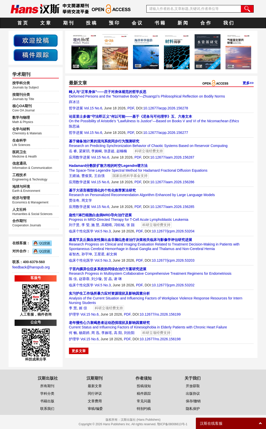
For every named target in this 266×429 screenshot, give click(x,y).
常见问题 (144, 401)
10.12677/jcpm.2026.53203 (173, 260)
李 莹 (85, 225)
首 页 (22, 22)
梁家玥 (84, 151)
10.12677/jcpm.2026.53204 (173, 231)
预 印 (114, 22)
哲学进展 (76, 108)
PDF (130, 108)
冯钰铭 (119, 225)
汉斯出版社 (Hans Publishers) (141, 419)
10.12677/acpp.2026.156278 (165, 108)
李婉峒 (96, 151)
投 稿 (91, 22)
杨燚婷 (84, 333)
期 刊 (68, 22)
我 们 (228, 22)
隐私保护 (193, 409)
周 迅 (95, 333)
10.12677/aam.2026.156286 (172, 182)
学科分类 (47, 393)
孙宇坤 (86, 254)
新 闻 (183, 22)
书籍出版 (47, 401)
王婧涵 (74, 176)
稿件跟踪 (144, 393)
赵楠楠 (121, 151)
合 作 (205, 22)
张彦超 (109, 151)
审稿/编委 (95, 409)
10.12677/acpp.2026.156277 (165, 133)
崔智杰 (74, 254)
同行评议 (95, 393)
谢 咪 (118, 279)
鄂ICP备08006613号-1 (172, 424)
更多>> (248, 83)
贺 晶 (108, 279)
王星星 (99, 254)
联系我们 (47, 409)
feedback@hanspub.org (31, 267)
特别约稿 (144, 409)
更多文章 (79, 351)
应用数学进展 (79, 157)
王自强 (99, 176)
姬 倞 (83, 308)
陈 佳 (73, 279)
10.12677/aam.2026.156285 (172, 207)
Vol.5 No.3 (103, 231)
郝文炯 (111, 254)
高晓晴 (106, 225)
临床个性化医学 (81, 231)
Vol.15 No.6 (93, 108)
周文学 (86, 200)
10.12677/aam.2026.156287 (172, 157)
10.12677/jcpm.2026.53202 (173, 285)
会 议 (137, 22)
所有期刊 (47, 386)
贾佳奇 (74, 200)
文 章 (45, 22)
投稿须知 (144, 386)
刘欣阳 (129, 333)
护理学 (74, 314)
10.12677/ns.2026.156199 (160, 314)
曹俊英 (86, 176)
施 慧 (95, 225)
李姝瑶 (106, 333)
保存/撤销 (193, 401)
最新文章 (95, 386)
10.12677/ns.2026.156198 (160, 339)
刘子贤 (74, 225)
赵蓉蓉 (84, 279)
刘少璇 (96, 279)
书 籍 (160, 22)
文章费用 (95, 401)
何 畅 (73, 333)
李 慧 (73, 308)
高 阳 (118, 333)
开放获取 (193, 386)
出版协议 (193, 393)
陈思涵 (74, 126)
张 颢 (130, 225)
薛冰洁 (74, 102)
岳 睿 (73, 151)
